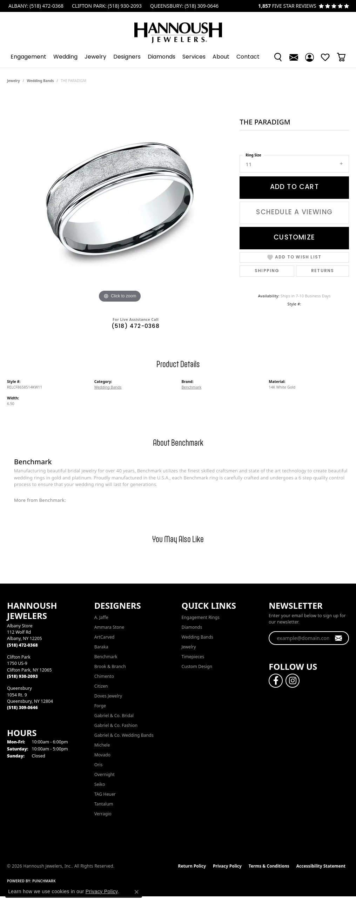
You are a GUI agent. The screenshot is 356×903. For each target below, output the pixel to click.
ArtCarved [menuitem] (104, 637)
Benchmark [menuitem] (105, 657)
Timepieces (193, 657)
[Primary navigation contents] (178, 57)
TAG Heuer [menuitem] (105, 794)
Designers (127, 57)
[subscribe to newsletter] (338, 638)
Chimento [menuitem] (104, 676)
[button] (278, 57)
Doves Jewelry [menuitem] (108, 696)
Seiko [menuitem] (99, 784)
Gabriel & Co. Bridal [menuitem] (114, 716)
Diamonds (161, 57)
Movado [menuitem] (102, 755)
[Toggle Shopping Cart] (341, 57)
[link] (35, 6)
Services (194, 57)
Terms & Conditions (269, 866)
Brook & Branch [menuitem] (110, 666)
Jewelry (95, 57)
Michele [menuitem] (102, 745)
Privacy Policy (227, 866)
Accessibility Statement (320, 866)
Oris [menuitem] (98, 765)
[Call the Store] (22, 645)
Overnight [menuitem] (104, 774)
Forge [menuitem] (100, 706)
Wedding (65, 57)
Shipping (267, 271)
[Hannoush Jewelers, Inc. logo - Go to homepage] (178, 29)
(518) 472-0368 (136, 326)
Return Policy (192, 866)
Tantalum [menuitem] (103, 804)
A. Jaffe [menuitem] (101, 617)
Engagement (28, 57)
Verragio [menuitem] (103, 814)
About (221, 57)
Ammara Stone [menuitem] (109, 627)
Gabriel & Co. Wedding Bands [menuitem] (124, 735)
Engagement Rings (201, 617)
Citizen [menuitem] (101, 686)
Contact (248, 57)
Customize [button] (294, 237)
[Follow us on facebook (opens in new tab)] (276, 681)
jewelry (13, 80)
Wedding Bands (40, 80)
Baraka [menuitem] (101, 647)
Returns (322, 271)
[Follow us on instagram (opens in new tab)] (293, 681)
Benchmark (192, 387)
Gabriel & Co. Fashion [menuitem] (115, 725)
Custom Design (197, 666)
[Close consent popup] (136, 892)
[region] (120, 199)
